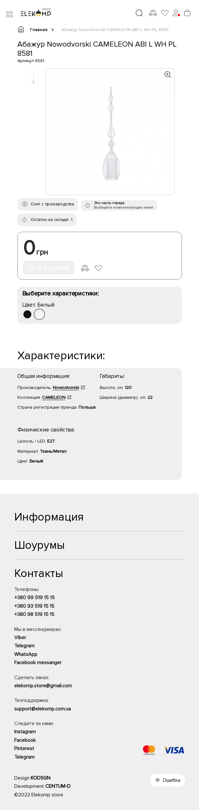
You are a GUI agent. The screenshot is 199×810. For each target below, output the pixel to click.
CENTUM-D (58, 786)
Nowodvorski (66, 387)
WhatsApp (25, 654)
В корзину (48, 268)
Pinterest (24, 748)
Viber (20, 637)
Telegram (24, 646)
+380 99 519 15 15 (34, 597)
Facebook (25, 740)
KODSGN (40, 778)
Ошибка (171, 780)
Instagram (25, 732)
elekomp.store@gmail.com (43, 686)
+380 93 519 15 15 (34, 606)
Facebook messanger (37, 662)
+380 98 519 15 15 (34, 614)
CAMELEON (53, 397)
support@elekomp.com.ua (42, 709)
